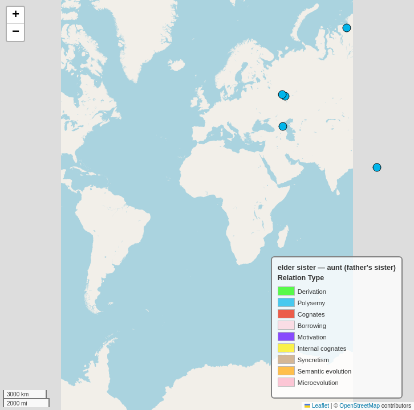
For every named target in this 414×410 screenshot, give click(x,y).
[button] (15, 15)
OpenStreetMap (359, 406)
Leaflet (317, 406)
